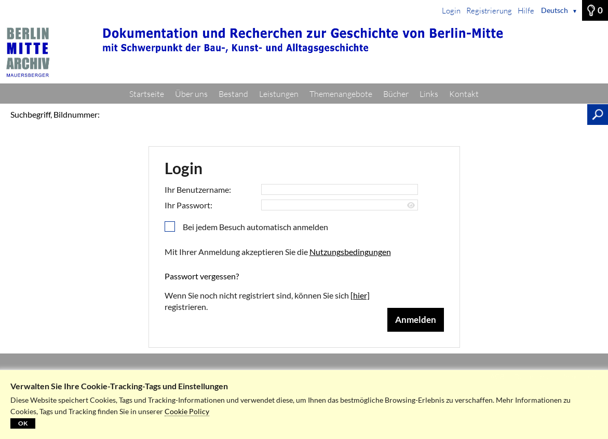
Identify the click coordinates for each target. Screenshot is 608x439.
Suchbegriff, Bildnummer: (55, 114)
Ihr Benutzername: (198, 189)
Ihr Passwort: (188, 205)
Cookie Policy (187, 411)
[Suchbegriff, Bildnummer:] (346, 114)
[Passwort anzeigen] (411, 205)
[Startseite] (304, 52)
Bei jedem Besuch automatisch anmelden (255, 227)
